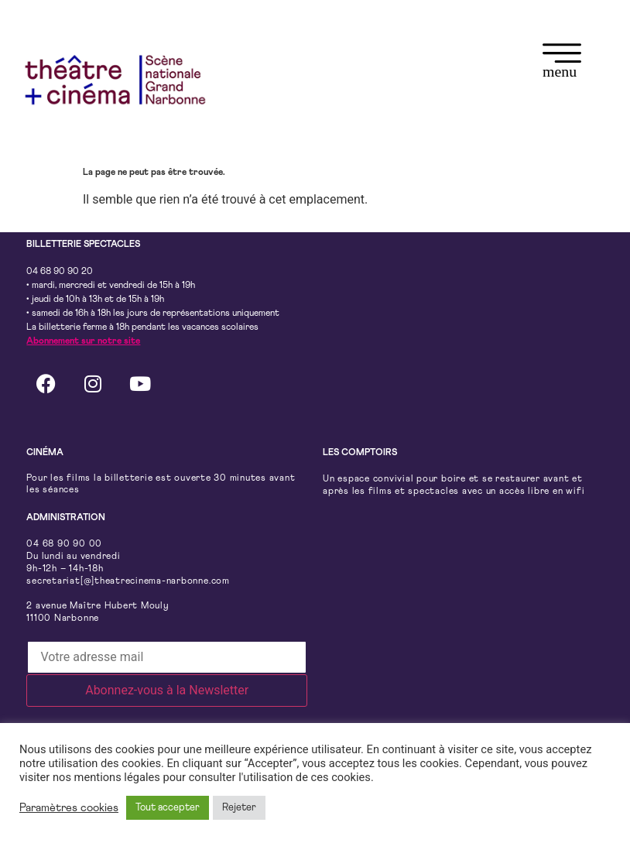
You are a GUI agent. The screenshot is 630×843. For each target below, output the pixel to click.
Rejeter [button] (239, 808)
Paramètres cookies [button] (68, 808)
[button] (561, 63)
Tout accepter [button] (167, 808)
